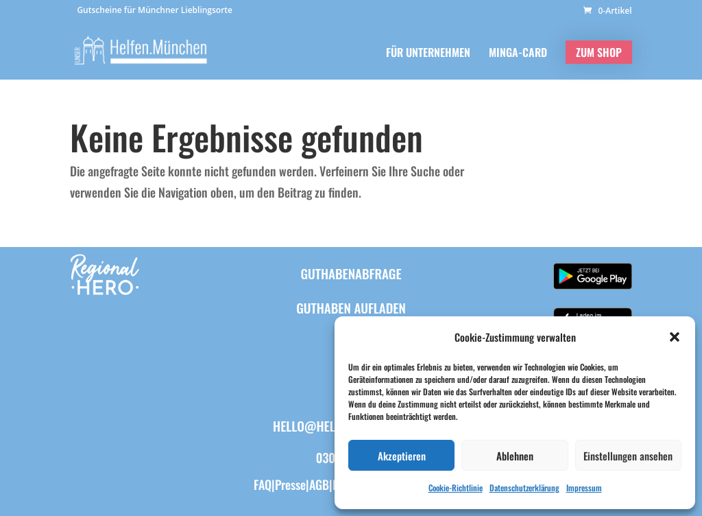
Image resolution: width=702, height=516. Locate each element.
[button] (674, 337)
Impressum (584, 487)
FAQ (262, 484)
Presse (290, 484)
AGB (319, 484)
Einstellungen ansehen (628, 455)
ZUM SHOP (599, 52)
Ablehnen (514, 455)
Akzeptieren (402, 455)
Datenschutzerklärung (524, 487)
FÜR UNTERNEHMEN (428, 53)
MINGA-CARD (518, 53)
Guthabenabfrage (350, 273)
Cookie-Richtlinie (455, 487)
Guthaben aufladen (351, 307)
